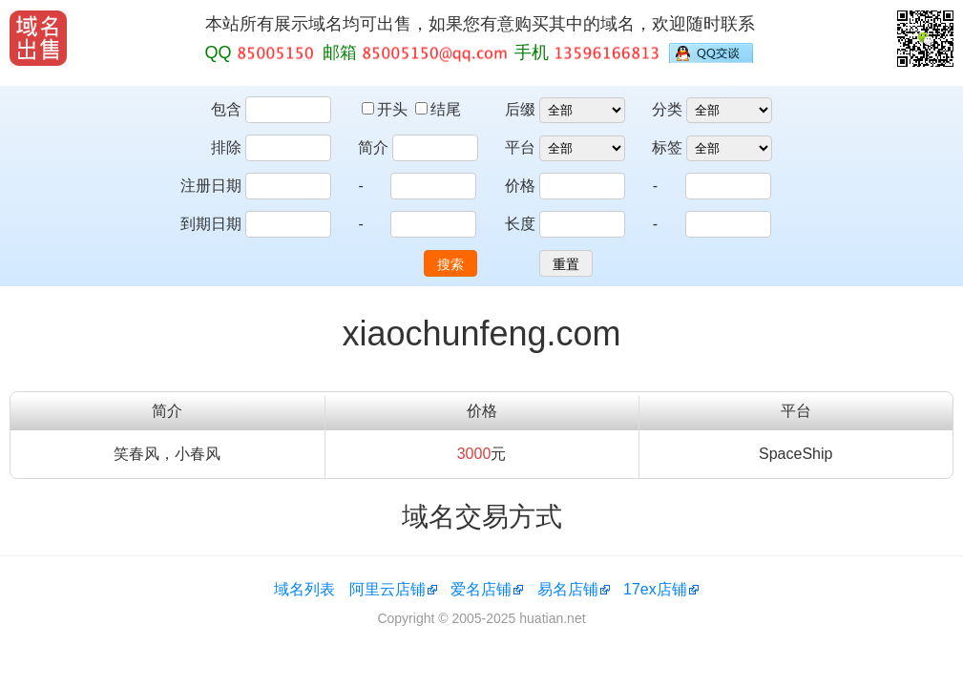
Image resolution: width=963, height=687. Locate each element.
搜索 (450, 264)
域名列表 (304, 589)
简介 (373, 147)
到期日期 (210, 224)
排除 (226, 147)
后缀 (520, 109)
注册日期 (210, 185)
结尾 (438, 109)
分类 (667, 109)
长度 (520, 224)
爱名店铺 (481, 589)
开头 (386, 109)
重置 (566, 264)
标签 (667, 147)
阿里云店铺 (387, 589)
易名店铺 (567, 589)
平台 (520, 147)
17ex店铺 (655, 589)
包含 (226, 109)
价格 (520, 185)
